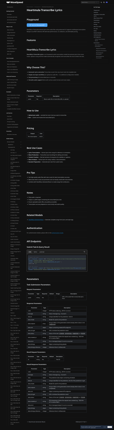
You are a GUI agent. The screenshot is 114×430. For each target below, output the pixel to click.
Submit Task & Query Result (100, 39)
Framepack (13, 10)
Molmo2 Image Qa (15, 348)
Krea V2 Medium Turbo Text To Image (16, 226)
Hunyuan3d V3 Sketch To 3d (16, 113)
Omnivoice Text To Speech (15, 404)
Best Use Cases (97, 26)
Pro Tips (96, 28)
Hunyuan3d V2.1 (14, 105)
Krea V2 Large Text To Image (16, 217)
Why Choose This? (98, 18)
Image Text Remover (15, 149)
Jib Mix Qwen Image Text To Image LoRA (15, 202)
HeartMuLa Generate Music (35, 219)
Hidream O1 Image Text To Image (15, 51)
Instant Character (15, 194)
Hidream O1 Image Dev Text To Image (15, 42)
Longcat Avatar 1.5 (15, 235)
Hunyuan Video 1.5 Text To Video (15, 84)
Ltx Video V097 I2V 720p (15, 317)
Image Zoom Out (15, 161)
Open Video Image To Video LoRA (16, 415)
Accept (109, 427)
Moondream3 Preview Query (16, 387)
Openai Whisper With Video (16, 424)
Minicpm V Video (15, 334)
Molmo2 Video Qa (15, 367)
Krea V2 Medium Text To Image (16, 221)
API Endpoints (97, 37)
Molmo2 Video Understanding (14, 370)
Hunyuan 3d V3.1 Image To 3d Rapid (15, 55)
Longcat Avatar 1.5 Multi (15, 238)
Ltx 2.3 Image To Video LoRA (16, 288)
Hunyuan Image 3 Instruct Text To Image (16, 76)
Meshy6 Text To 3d (15, 328)
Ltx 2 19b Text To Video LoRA (16, 270)
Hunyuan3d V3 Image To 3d (16, 109)
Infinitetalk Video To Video (15, 186)
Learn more (93, 427)
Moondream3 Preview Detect (16, 379)
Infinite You (13, 164)
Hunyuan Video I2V (15, 90)
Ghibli (12, 13)
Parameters (96, 20)
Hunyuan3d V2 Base (15, 96)
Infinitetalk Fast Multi (16, 172)
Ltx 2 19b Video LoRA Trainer (16, 274)
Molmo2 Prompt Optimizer (14, 351)
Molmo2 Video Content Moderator (15, 364)
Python (35, 252)
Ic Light (12, 121)
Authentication (97, 35)
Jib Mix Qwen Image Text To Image (15, 198)
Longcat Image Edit (15, 241)
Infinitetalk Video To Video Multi (15, 191)
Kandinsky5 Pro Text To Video (16, 213)
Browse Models (30, 6)
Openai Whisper (14, 418)
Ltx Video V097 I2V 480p (15, 313)
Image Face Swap (15, 141)
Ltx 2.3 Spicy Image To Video (16, 295)
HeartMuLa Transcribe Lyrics (99, 15)
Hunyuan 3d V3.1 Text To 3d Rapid (16, 59)
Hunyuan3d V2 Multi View (15, 102)
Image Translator (15, 152)
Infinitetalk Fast (14, 169)
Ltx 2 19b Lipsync (15, 264)
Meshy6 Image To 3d (15, 326)
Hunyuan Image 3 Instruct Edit (15, 71)
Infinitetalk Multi (14, 183)
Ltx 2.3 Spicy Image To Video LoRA (16, 299)
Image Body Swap (15, 128)
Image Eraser (14, 136)
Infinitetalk (13, 167)
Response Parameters (101, 50)
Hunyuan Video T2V (15, 93)
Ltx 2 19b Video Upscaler (14, 278)
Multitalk (13, 391)
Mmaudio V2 (14, 336)
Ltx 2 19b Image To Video (15, 256)
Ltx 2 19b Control (15, 248)
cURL (30, 252)
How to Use (96, 22)
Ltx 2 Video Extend (15, 282)
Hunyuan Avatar (14, 63)
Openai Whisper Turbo (16, 421)
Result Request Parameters (99, 53)
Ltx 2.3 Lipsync (14, 291)
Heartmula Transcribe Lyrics (16, 26)
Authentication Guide (57, 233)
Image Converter (15, 133)
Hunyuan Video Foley (16, 88)
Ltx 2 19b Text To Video (16, 266)
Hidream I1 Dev (14, 32)
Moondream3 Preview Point (16, 383)
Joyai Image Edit (14, 205)
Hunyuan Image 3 (15, 68)
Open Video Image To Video (16, 411)
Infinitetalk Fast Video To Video (16, 175)
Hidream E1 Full (14, 29)
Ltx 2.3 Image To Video (16, 284)
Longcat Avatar (14, 232)
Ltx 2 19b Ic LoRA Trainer (15, 252)
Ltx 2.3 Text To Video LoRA (15, 306)
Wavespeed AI (37, 6)
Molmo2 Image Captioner (14, 340)
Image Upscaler (14, 154)
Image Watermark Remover (15, 158)
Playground (96, 10)
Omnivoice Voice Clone (16, 407)
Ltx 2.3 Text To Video (15, 302)
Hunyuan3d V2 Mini (15, 98)
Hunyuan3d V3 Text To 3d (16, 117)
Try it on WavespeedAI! (38, 25)
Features (96, 12)
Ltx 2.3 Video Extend (15, 309)
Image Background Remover (15, 124)
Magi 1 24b (13, 323)
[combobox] (90, 2)
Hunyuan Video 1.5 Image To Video (15, 80)
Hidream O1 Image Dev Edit (15, 38)
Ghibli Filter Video (15, 18)
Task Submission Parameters (99, 45)
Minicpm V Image (15, 331)
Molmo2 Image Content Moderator (15, 344)
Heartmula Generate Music (15, 22)
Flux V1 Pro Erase (15, 8)
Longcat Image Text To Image (16, 245)
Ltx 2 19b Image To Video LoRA (15, 260)
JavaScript (42, 252)
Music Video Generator (16, 394)
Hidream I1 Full (14, 35)
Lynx (12, 320)
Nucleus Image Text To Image (16, 400)
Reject (105, 427)
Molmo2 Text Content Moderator (16, 355)
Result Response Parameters (100, 57)
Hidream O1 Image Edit (15, 47)
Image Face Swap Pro (16, 144)
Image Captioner (15, 130)
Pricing (95, 24)
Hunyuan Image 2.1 (15, 65)
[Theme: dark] (101, 2)
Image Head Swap (15, 146)
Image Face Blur (14, 138)
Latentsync (13, 229)
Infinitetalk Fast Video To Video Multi (16, 180)
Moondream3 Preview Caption (16, 375)
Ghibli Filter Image (15, 16)
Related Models (97, 33)
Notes (95, 30)
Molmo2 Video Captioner (14, 359)
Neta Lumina (14, 396)
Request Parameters (101, 48)
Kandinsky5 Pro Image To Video (16, 209)
